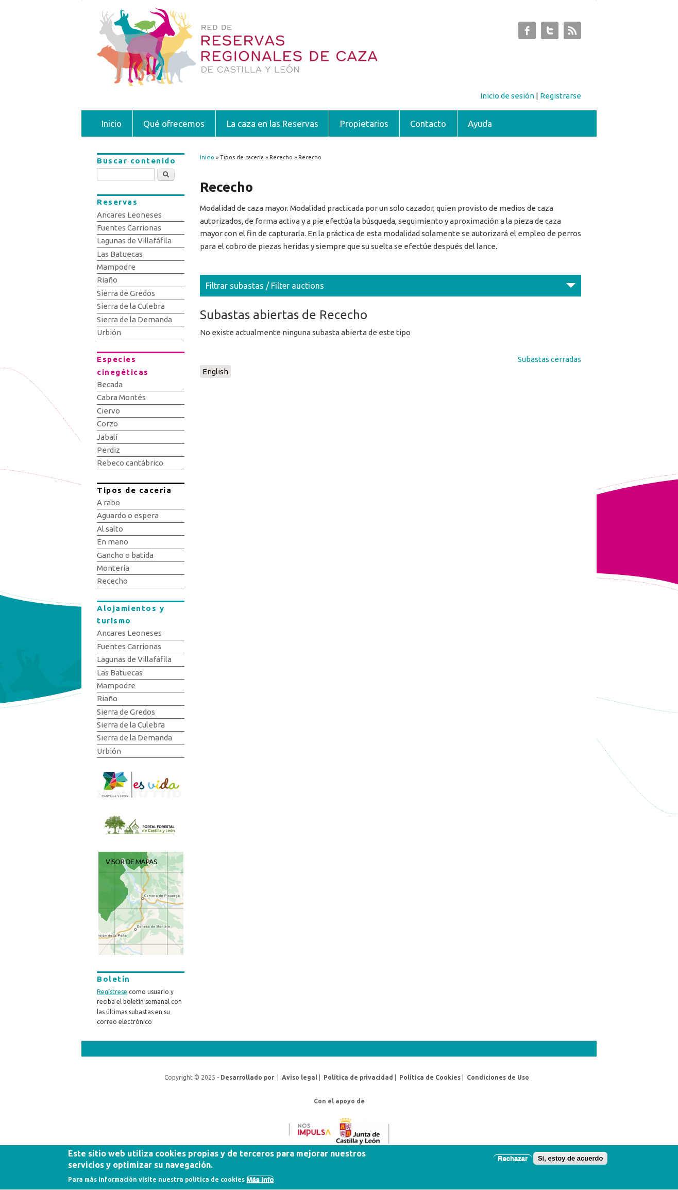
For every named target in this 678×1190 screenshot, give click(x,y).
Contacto (428, 123)
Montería (113, 568)
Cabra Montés (121, 397)
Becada (110, 384)
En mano (112, 541)
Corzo (107, 423)
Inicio (111, 123)
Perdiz (108, 449)
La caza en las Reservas (272, 123)
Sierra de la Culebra (131, 306)
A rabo (108, 502)
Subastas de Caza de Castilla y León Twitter (549, 33)
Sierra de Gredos (126, 293)
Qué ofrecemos (174, 123)
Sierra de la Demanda (134, 319)
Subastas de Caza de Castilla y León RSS (572, 33)
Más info (260, 1184)
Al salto (110, 528)
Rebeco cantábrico (130, 462)
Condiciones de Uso (498, 1077)
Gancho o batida (125, 555)
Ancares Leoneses (129, 214)
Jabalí (107, 437)
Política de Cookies (430, 1077)
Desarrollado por (247, 1077)
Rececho (112, 580)
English (215, 371)
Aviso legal (299, 1077)
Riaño (107, 279)
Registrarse (560, 95)
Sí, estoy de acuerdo (570, 1162)
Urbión (109, 332)
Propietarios (364, 123)
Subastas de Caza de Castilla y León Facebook (527, 33)
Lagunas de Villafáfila (134, 240)
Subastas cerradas (549, 359)
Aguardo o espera (128, 515)
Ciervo (108, 410)
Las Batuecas (120, 254)
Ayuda (480, 123)
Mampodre (116, 266)
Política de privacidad (358, 1077)
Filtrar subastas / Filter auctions (265, 285)
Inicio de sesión (507, 95)
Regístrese (112, 991)
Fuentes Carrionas (129, 227)
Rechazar (513, 1162)
